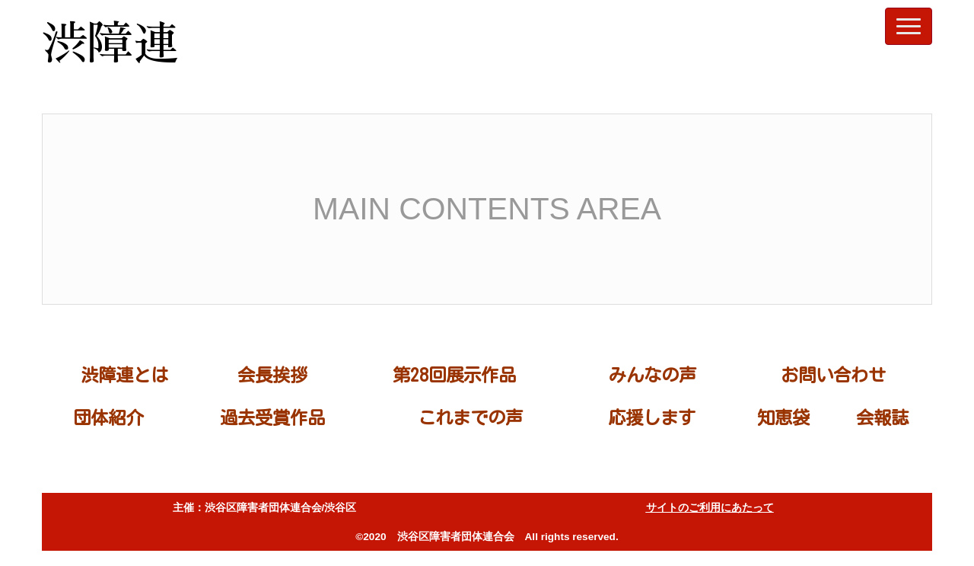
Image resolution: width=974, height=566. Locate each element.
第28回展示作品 (454, 375)
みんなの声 (652, 375)
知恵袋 (783, 417)
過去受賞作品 (272, 417)
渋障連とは (124, 375)
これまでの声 (470, 417)
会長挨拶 (272, 375)
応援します (651, 417)
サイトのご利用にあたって (710, 507)
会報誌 (882, 417)
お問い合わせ (833, 375)
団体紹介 (108, 417)
